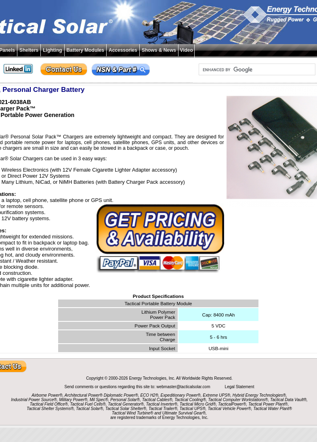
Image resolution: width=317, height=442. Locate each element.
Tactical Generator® (126, 404)
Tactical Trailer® (163, 408)
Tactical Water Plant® (272, 408)
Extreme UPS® (216, 395)
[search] (256, 69)
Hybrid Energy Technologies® (259, 395)
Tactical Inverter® (162, 404)
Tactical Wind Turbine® (132, 413)
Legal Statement (239, 387)
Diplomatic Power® (121, 395)
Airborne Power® (46, 395)
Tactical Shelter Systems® (50, 408)
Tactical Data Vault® (288, 399)
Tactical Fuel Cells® (88, 404)
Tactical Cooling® (190, 399)
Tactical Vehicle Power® (229, 408)
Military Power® (73, 399)
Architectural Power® (84, 395)
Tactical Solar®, (90, 408)
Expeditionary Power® (181, 395)
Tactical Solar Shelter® (126, 408)
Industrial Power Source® (34, 399)
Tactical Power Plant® (268, 404)
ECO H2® (149, 395)
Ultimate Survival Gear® (184, 413)
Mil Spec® (99, 399)
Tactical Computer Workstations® (238, 399)
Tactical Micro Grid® (198, 404)
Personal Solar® (125, 399)
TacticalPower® (232, 404)
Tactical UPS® (193, 408)
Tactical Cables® (157, 399)
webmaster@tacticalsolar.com (183, 387)
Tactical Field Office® (49, 404)
